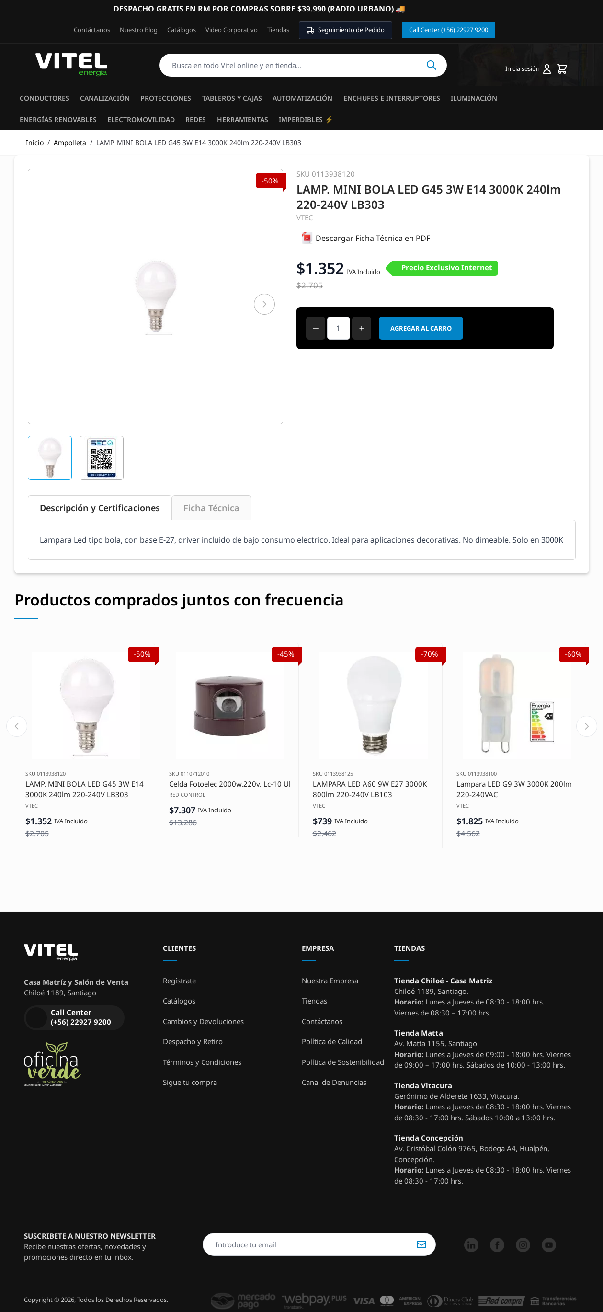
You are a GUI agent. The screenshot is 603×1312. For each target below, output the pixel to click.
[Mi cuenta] (528, 69)
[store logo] (71, 65)
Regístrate (179, 980)
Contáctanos (92, 29)
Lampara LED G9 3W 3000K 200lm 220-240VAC (514, 789)
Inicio (35, 142)
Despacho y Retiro (193, 1041)
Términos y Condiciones (202, 1062)
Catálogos (181, 29)
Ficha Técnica (211, 507)
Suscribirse (421, 1244)
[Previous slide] (16, 726)
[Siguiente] (264, 304)
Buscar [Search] (431, 65)
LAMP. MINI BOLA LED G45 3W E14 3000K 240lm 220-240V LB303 (84, 789)
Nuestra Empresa (330, 980)
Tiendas (278, 29)
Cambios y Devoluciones (203, 1021)
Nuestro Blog (139, 29)
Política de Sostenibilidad (343, 1062)
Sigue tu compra (190, 1082)
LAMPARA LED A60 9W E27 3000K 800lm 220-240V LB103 (370, 789)
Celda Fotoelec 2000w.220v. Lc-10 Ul (230, 783)
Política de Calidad (332, 1041)
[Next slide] (586, 726)
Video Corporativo (231, 29)
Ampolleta (70, 142)
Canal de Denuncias (334, 1082)
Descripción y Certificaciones (100, 507)
